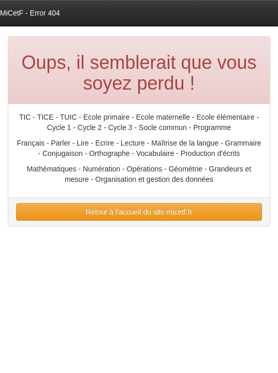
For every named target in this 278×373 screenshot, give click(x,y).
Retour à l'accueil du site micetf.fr (139, 212)
